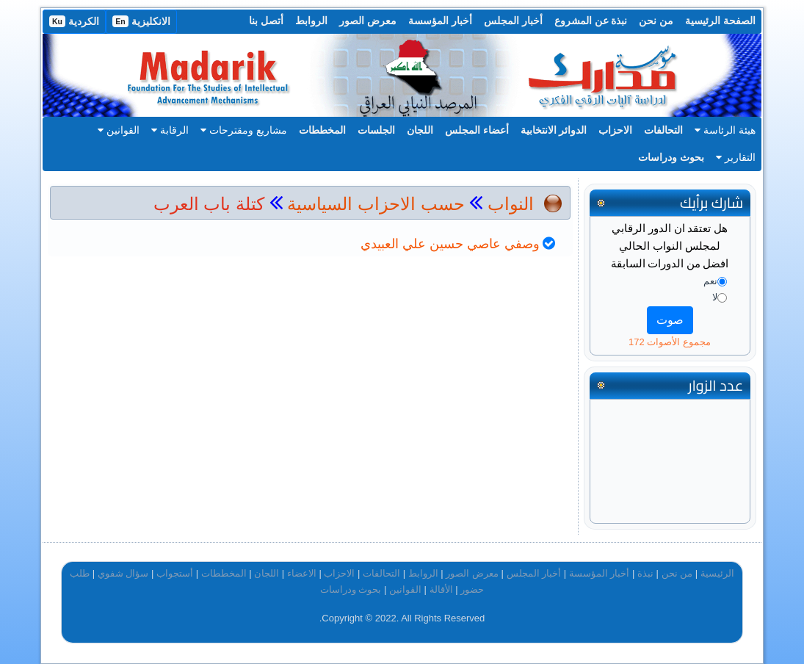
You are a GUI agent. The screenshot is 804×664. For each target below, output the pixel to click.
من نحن (656, 20)
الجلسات (376, 130)
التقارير (736, 157)
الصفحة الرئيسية (720, 20)
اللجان (420, 130)
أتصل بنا (266, 20)
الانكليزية (141, 21)
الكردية (74, 21)
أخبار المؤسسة (440, 20)
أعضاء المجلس (477, 130)
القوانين (119, 130)
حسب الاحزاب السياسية (375, 204)
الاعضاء (301, 573)
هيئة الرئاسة (725, 130)
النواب (511, 204)
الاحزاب (615, 130)
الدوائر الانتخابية (554, 130)
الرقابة (170, 130)
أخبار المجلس (513, 20)
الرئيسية (717, 573)
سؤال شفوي (123, 573)
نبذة (645, 573)
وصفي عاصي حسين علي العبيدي (450, 244)
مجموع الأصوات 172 (670, 341)
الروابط (311, 20)
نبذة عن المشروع (591, 20)
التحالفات (663, 130)
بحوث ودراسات (671, 157)
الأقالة (441, 589)
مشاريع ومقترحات (243, 130)
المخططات (322, 130)
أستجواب (174, 573)
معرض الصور (367, 20)
